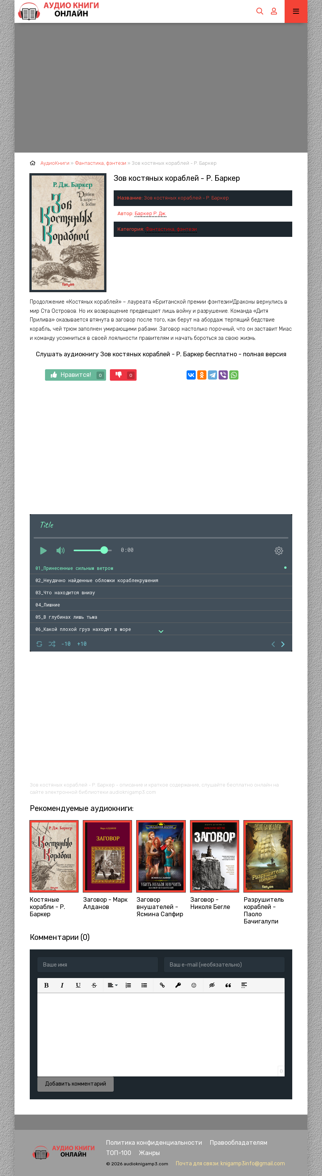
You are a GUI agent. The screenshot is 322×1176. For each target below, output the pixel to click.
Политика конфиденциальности (154, 1142)
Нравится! (77, 375)
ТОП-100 (118, 1153)
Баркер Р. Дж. (150, 213)
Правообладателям (238, 1142)
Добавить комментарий (75, 1084)
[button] (46, 985)
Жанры (149, 1153)
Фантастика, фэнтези (171, 229)
